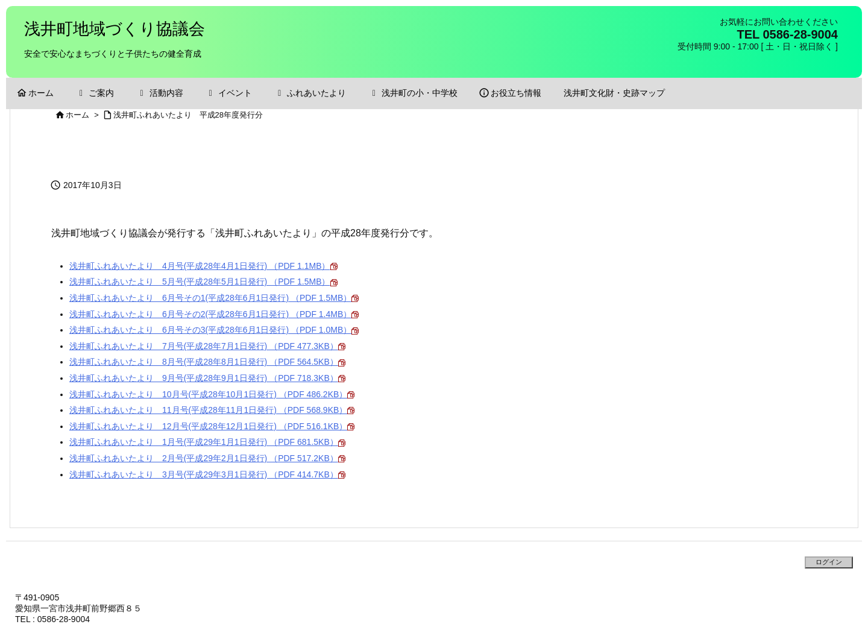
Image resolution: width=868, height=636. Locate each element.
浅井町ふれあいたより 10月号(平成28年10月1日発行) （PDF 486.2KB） (211, 394)
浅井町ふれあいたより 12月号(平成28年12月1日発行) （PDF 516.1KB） (211, 426)
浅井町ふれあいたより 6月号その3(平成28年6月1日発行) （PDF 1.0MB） (214, 330)
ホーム (77, 114)
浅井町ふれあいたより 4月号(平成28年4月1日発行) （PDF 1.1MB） (203, 266)
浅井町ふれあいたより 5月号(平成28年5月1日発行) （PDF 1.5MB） (203, 281)
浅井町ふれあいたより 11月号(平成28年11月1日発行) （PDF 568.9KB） (211, 410)
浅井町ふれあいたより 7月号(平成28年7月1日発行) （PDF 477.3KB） (207, 346)
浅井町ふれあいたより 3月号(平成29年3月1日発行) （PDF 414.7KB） (207, 474)
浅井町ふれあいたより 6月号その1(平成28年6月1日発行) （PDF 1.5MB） (214, 298)
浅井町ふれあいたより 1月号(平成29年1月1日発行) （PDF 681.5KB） (207, 442)
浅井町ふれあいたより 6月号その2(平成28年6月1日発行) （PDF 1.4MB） (214, 314)
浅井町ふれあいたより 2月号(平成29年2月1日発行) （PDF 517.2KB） (207, 458)
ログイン (829, 561)
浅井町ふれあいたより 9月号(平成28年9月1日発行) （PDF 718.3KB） (207, 378)
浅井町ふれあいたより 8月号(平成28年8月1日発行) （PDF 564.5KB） (207, 362)
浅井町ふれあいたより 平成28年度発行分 (188, 114)
